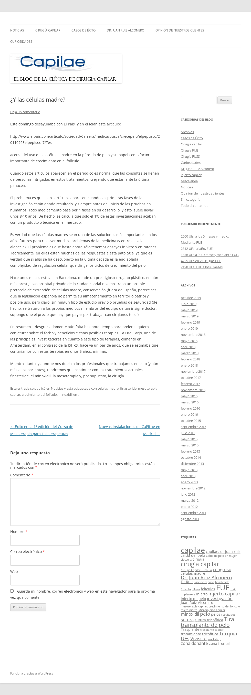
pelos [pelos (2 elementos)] (215, 614)
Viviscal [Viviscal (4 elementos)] (198, 638)
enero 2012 (189, 506)
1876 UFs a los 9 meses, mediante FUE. (210, 254)
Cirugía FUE (189, 150)
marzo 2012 (189, 500)
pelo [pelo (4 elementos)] (205, 614)
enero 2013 (189, 482)
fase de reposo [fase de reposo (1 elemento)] (204, 582)
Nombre (18, 531)
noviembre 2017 (193, 371)
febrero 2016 (190, 408)
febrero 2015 (190, 451)
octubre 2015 (191, 420)
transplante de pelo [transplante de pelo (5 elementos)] (205, 624)
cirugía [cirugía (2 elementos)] (198, 559)
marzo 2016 (189, 402)
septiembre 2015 (193, 426)
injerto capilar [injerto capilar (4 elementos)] (224, 593)
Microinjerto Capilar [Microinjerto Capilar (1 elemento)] (211, 610)
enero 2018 (189, 365)
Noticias (17, 30)
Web (14, 571)
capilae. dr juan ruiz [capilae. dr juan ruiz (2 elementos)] (223, 551)
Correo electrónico (27, 551)
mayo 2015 (189, 439)
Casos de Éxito (83, 30)
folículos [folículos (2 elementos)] (208, 588)
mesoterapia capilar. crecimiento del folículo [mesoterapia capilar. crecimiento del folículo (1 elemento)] (210, 606)
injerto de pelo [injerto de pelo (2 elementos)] (193, 598)
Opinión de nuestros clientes (179, 30)
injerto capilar (191, 175)
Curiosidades (21, 41)
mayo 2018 (189, 340)
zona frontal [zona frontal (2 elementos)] (219, 643)
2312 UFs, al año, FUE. (197, 248)
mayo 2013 (189, 469)
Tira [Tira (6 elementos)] (229, 619)
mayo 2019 (189, 310)
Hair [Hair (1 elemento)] (233, 589)
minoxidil (65, 394)
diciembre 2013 (192, 463)
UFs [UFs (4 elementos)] (185, 638)
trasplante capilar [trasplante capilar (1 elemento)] (212, 630)
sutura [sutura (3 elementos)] (187, 620)
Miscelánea (189, 181)
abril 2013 (188, 476)
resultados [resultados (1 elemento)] (228, 614)
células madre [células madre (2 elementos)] (193, 573)
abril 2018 (188, 347)
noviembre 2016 (193, 390)
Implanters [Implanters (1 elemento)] (188, 594)
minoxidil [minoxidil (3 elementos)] (190, 614)
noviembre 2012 (193, 488)
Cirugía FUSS (190, 156)
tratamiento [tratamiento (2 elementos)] (191, 634)
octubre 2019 (191, 297)
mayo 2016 (189, 396)
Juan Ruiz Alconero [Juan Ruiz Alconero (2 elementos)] (197, 602)
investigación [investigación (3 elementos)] (220, 598)
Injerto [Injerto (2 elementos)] (201, 594)
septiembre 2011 (193, 512)
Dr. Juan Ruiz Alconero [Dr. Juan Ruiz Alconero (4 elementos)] (206, 577)
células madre (108, 388)
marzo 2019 (189, 316)
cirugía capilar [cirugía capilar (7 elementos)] (200, 564)
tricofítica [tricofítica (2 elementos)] (210, 634)
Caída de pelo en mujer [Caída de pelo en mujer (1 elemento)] (221, 556)
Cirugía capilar (47, 30)
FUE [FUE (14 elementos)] (222, 587)
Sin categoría (190, 199)
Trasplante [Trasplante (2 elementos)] (190, 629)
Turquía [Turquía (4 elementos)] (228, 633)
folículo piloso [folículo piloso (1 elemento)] (190, 589)
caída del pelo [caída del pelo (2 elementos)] (193, 555)
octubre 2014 (191, 457)
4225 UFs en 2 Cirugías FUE (201, 261)
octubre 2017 (191, 377)
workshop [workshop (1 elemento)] (214, 639)
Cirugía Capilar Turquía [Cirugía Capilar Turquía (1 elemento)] (196, 570)
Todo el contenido (194, 205)
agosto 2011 (190, 519)
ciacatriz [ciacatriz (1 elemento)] (186, 559)
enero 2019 (189, 328)
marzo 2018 (189, 353)
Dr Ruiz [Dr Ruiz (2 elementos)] (187, 581)
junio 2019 (188, 304)
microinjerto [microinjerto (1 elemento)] (189, 610)
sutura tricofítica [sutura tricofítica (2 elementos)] (209, 619)
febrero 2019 (190, 322)
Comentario (21, 475)
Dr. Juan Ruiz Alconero (125, 30)
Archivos (187, 132)
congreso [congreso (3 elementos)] (222, 569)
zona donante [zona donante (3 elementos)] (194, 643)
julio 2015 (188, 433)
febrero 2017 (190, 383)
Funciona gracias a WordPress (31, 673)
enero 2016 (189, 414)
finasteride (128, 388)
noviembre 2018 (193, 334)
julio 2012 (188, 494)
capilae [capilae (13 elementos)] (193, 550)
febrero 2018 (190, 359)
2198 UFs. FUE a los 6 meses (202, 267)
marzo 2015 (189, 445)
